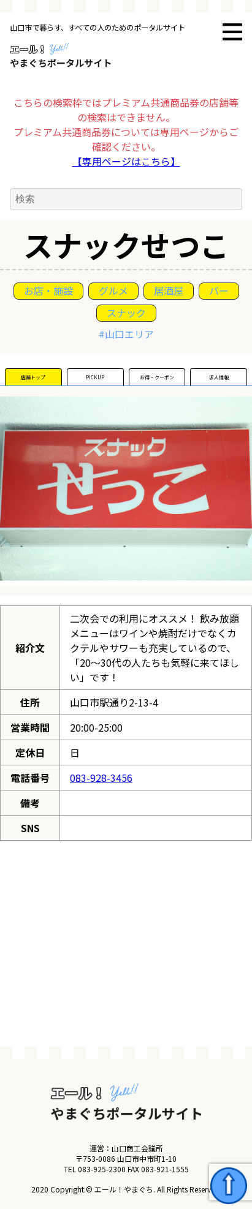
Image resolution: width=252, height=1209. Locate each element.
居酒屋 (168, 290)
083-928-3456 (101, 777)
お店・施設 (48, 290)
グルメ (113, 290)
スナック (126, 312)
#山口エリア (126, 334)
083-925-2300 (102, 1169)
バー (219, 290)
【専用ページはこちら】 (126, 161)
